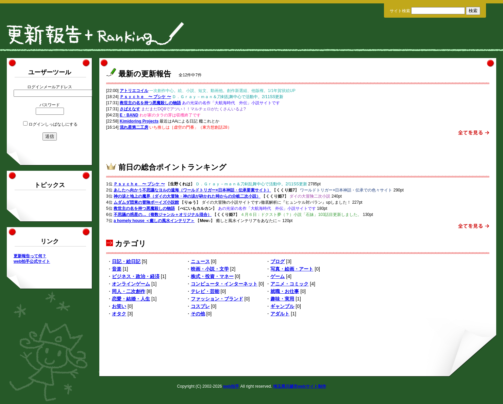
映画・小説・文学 (210, 269)
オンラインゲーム (131, 284)
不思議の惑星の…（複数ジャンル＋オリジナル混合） (163, 214)
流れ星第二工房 (134, 127)
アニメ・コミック (289, 284)
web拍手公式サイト (32, 261)
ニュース (200, 261)
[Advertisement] (298, 147)
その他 (198, 313)
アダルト (279, 313)
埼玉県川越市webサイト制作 (299, 386)
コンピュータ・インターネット (224, 284)
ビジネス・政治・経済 (136, 276)
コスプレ (200, 306)
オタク (119, 313)
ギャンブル (282, 306)
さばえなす (130, 109)
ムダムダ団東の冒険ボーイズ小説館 (146, 202)
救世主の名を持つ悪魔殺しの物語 (150, 102)
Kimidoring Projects (139, 121)
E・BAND (129, 115)
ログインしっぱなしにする (53, 124)
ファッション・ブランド (217, 298)
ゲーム (277, 276)
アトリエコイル (134, 90)
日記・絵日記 (126, 261)
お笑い (119, 306)
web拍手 (231, 386)
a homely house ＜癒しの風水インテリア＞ (154, 220)
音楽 (116, 269)
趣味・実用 (282, 298)
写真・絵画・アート (291, 269)
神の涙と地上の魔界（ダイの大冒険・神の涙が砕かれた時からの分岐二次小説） (187, 196)
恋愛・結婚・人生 (131, 298)
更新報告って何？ (30, 256)
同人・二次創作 (128, 291)
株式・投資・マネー (212, 276)
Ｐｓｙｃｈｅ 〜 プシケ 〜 (145, 96)
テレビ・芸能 (205, 291)
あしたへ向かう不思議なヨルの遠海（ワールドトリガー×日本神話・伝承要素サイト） (192, 190)
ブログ (277, 261)
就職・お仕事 (284, 291)
